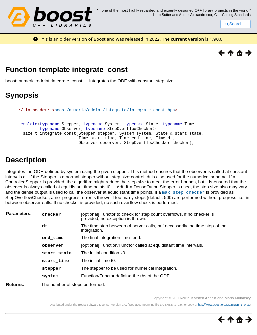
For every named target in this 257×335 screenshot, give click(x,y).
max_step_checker (183, 200)
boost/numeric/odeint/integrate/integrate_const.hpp (114, 111)
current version (187, 39)
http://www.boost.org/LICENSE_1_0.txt (224, 310)
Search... (235, 24)
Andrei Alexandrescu (195, 15)
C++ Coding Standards (232, 15)
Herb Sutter (162, 15)
